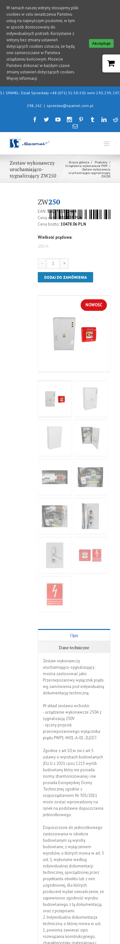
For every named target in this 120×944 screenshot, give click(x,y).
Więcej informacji (21, 78)
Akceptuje (101, 43)
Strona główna (78, 138)
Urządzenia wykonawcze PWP (86, 141)
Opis (74, 611)
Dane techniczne (74, 623)
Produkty (101, 138)
